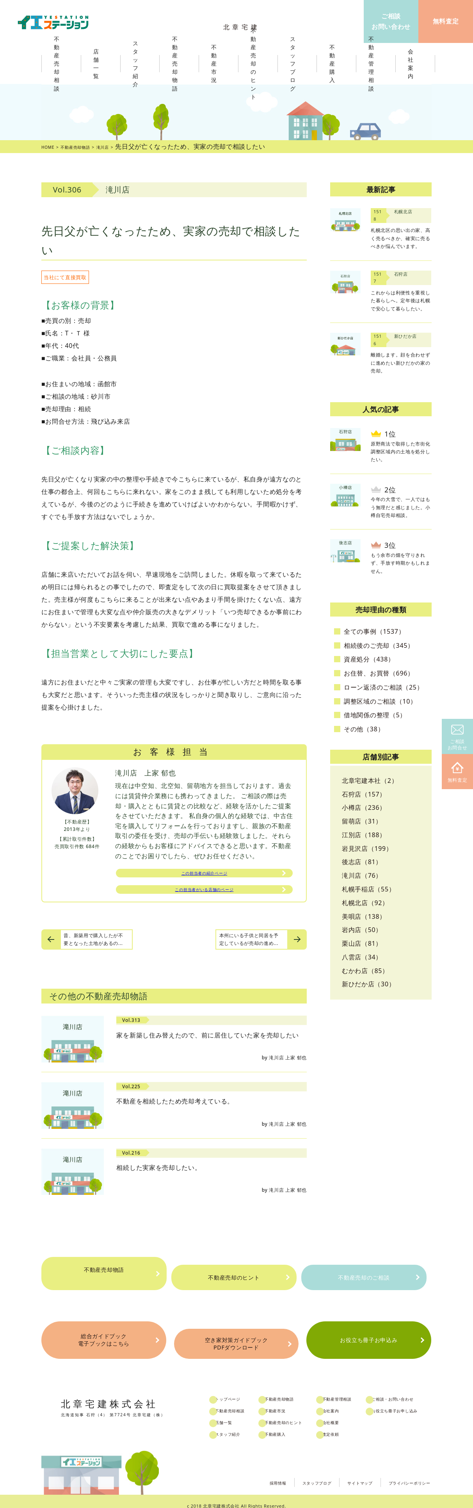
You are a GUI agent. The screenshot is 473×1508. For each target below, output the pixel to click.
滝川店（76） (362, 875)
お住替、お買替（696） (379, 673)
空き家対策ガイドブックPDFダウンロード (236, 1338)
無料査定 (458, 772)
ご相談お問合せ (458, 738)
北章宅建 (244, 24)
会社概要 (346, 1413)
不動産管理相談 (354, 1390)
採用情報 (239, 1472)
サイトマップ (339, 1472)
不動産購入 (287, 1425)
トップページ (239, 1390)
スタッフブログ (287, 1472)
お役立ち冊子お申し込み (416, 1401)
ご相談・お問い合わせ (413, 1390)
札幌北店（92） (365, 902)
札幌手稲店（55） (368, 889)
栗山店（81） (362, 943)
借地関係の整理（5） (375, 715)
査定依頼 (346, 1425)
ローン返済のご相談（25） (383, 687)
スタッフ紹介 (239, 1425)
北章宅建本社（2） (370, 780)
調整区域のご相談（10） (380, 701)
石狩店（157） (364, 794)
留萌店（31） (362, 821)
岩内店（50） (362, 929)
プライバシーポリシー (401, 1472)
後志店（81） (362, 861)
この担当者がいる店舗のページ (204, 895)
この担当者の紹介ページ (204, 875)
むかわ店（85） (365, 970)
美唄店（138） (364, 916)
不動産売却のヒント (233, 1277)
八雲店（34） (362, 957)
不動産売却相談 (241, 1401)
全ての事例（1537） (374, 631)
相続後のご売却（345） (379, 645)
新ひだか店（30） (368, 984)
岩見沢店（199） (367, 848)
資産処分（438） (369, 659)
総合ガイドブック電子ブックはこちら (103, 1338)
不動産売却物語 (103, 1277)
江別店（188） (364, 835)
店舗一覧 (233, 1413)
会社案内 (346, 1401)
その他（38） (364, 729)
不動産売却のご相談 (363, 1277)
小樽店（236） (364, 807)
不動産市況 (216, 64)
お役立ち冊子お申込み (369, 1338)
